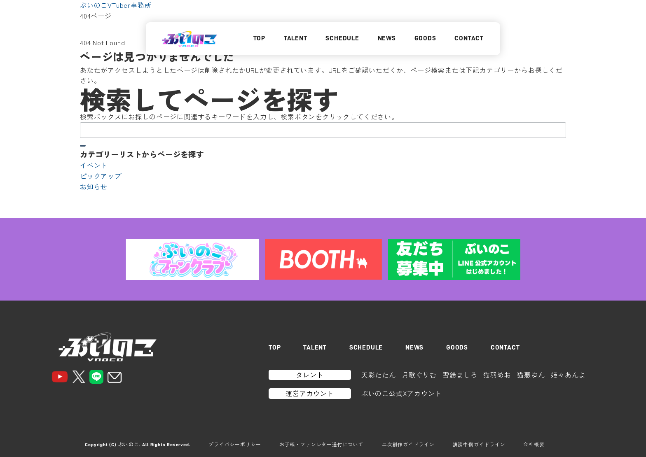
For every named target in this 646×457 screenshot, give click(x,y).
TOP (259, 38)
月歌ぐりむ (419, 375)
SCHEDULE (342, 38)
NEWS (387, 38)
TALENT (295, 38)
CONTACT (469, 38)
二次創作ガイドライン (408, 444)
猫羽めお (497, 375)
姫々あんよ (568, 375)
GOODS (425, 38)
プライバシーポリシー (234, 444)
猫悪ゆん (531, 375)
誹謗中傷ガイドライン (479, 444)
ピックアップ (101, 176)
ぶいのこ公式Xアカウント (401, 393)
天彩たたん (378, 375)
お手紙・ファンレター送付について (321, 444)
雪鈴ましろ (459, 375)
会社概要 (533, 444)
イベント (94, 165)
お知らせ (94, 186)
